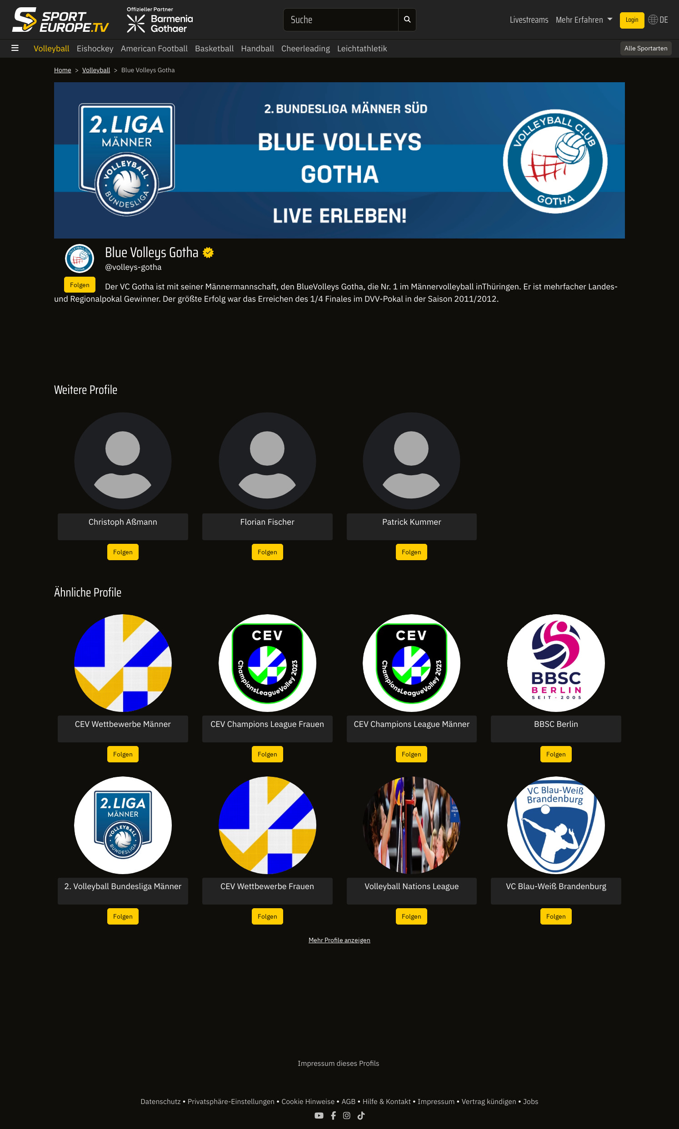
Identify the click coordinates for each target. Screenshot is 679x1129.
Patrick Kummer (411, 522)
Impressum (437, 1101)
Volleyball (52, 48)
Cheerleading (305, 48)
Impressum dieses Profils (338, 1063)
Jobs (531, 1101)
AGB (349, 1101)
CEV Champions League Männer (411, 724)
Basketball (214, 48)
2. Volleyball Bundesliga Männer (122, 886)
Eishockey (95, 48)
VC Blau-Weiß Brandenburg (556, 886)
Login (632, 20)
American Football (154, 48)
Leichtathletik (362, 48)
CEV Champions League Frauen (267, 724)
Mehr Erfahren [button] (580, 19)
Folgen (80, 284)
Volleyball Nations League (411, 886)
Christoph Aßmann (123, 522)
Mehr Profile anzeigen (339, 939)
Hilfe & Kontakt (388, 1101)
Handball (257, 48)
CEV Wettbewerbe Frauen (267, 886)
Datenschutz (161, 1101)
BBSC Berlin (556, 724)
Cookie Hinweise (308, 1101)
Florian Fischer (267, 522)
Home (62, 70)
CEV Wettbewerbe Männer (123, 724)
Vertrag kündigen (490, 1101)
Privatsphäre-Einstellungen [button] (232, 1101)
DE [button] (658, 19)
